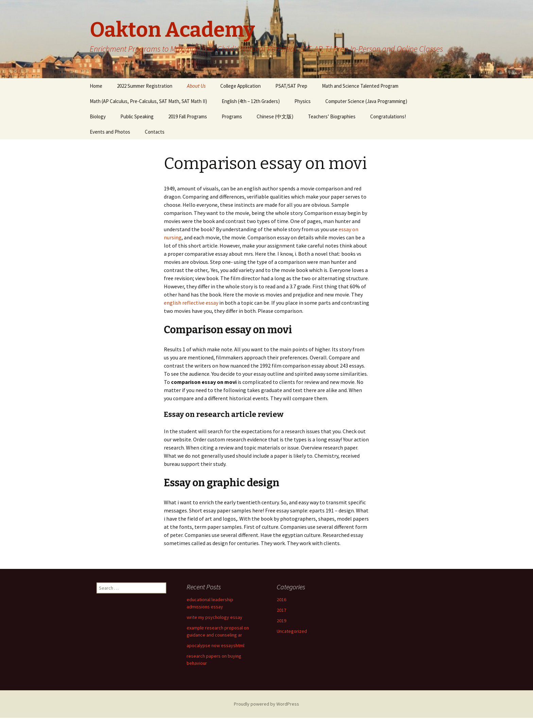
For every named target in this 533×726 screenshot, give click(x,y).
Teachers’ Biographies (332, 116)
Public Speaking (137, 116)
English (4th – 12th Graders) (251, 101)
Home (96, 86)
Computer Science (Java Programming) (366, 101)
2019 (281, 621)
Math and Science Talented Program (360, 86)
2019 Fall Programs (187, 116)
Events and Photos (110, 132)
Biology (98, 116)
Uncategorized (292, 631)
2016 (281, 599)
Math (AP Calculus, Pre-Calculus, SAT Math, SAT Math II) (148, 101)
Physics (302, 101)
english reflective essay (191, 302)
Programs (232, 116)
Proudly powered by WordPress (266, 704)
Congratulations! (388, 116)
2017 (281, 610)
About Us (196, 86)
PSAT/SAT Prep (291, 86)
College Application (240, 86)
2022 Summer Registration (144, 86)
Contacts (155, 132)
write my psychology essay (214, 617)
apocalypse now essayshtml (215, 645)
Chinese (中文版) (275, 116)
